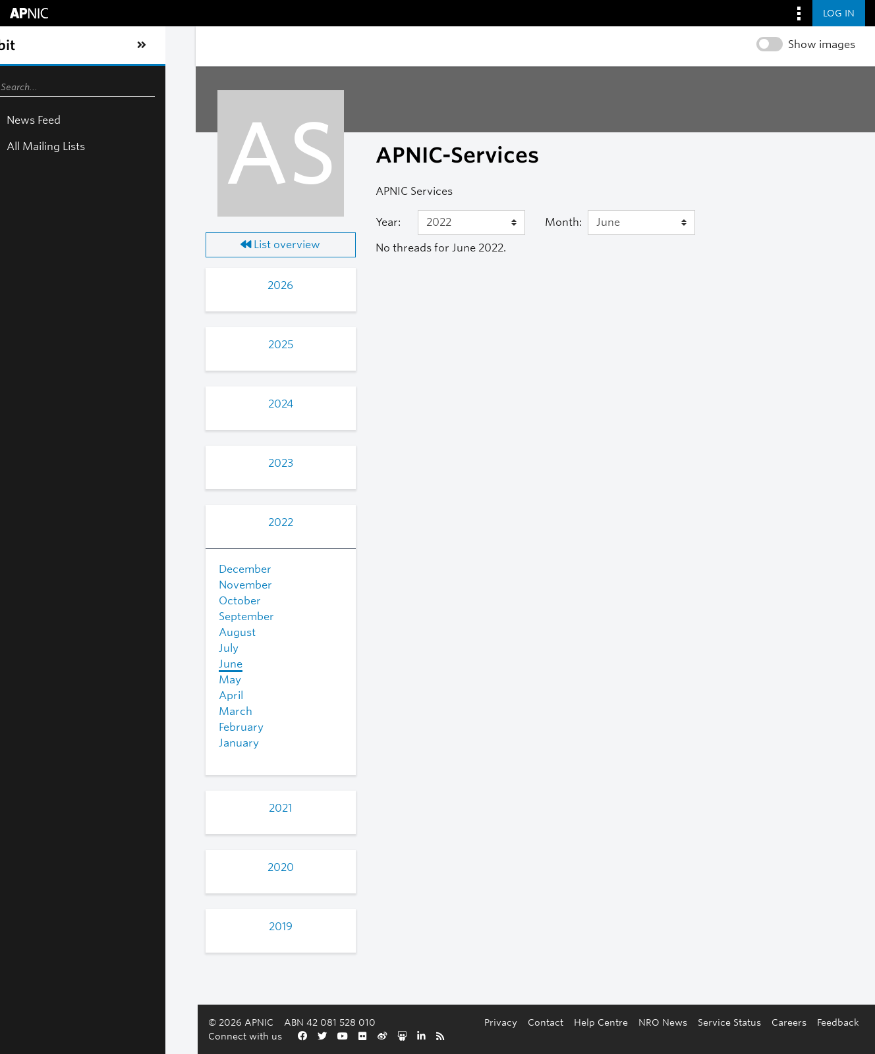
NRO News (411, 1035)
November (89, 585)
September (90, 616)
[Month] (587, 222)
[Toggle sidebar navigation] (24, 45)
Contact (294, 1035)
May (74, 679)
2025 (144, 344)
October (84, 600)
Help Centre (349, 1035)
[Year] (378, 222)
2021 (143, 808)
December (89, 569)
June (74, 664)
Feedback (586, 1035)
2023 (144, 463)
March (79, 711)
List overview (144, 244)
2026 (144, 285)
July (72, 648)
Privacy (249, 1035)
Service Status (477, 1035)
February (85, 727)
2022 (144, 522)
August (81, 632)
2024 (144, 404)
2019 (144, 926)
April (75, 695)
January (83, 743)
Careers (537, 1035)
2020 (144, 867)
